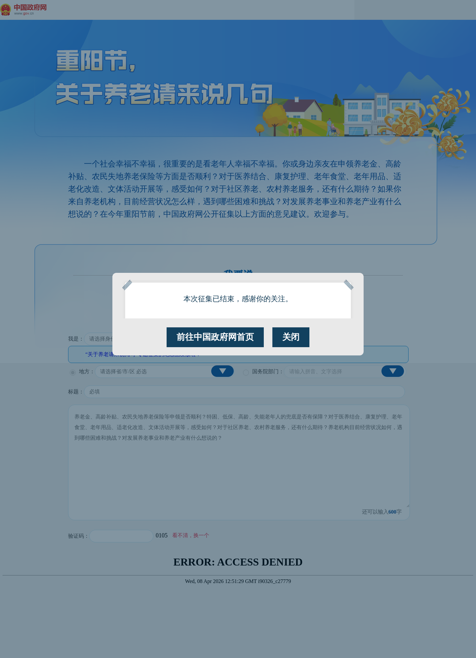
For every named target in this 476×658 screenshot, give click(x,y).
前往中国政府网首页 (215, 337)
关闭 (290, 337)
